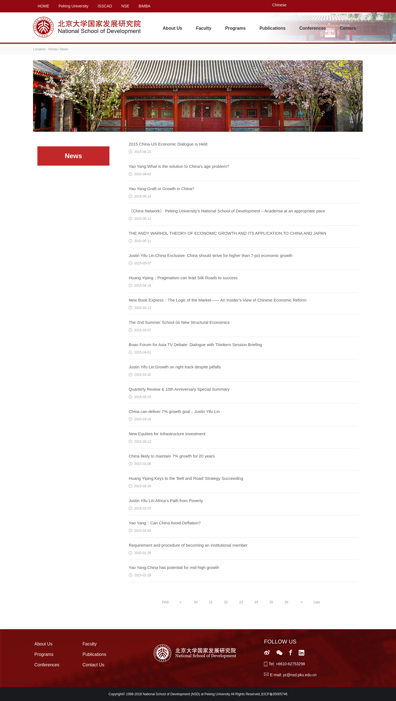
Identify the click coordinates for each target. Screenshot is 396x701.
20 (195, 602)
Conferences (312, 28)
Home (52, 49)
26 (286, 602)
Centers (348, 28)
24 (256, 602)
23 (241, 602)
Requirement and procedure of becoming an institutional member (188, 545)
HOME (43, 6)
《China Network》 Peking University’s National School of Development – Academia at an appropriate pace (227, 211)
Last (317, 602)
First (165, 602)
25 (271, 602)
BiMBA (144, 6)
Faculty (203, 28)
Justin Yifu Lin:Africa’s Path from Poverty (166, 500)
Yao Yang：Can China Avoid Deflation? (165, 523)
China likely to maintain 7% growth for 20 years (172, 456)
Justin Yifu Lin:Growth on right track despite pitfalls (175, 367)
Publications (272, 28)
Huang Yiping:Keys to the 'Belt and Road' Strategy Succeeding (186, 478)
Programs (235, 28)
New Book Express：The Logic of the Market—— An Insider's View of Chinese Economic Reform (217, 300)
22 (226, 602)
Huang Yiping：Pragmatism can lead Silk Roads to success (183, 277)
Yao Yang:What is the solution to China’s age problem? (179, 166)
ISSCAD (105, 6)
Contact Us (93, 664)
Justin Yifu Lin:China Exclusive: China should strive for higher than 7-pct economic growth (210, 255)
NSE (125, 6)
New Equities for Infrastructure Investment (167, 433)
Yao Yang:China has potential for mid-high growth (174, 567)
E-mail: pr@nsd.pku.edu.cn (293, 675)
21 (211, 602)
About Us (172, 28)
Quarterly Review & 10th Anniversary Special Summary (179, 389)
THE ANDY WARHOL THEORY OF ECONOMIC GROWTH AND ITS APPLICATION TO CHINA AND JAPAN (227, 233)
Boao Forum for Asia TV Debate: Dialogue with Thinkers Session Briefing (195, 344)
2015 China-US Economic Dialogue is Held (168, 144)
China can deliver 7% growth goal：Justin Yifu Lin (174, 411)
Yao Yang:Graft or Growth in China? (161, 188)
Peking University (73, 6)
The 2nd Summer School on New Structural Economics (179, 322)
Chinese (279, 5)
